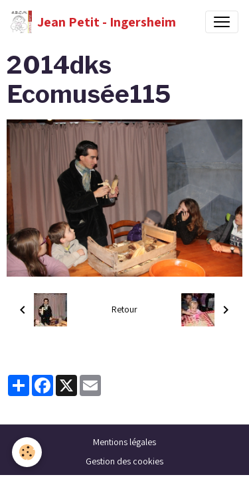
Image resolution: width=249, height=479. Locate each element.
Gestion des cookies (124, 461)
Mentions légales (124, 442)
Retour (124, 309)
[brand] (93, 22)
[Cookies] (27, 452)
